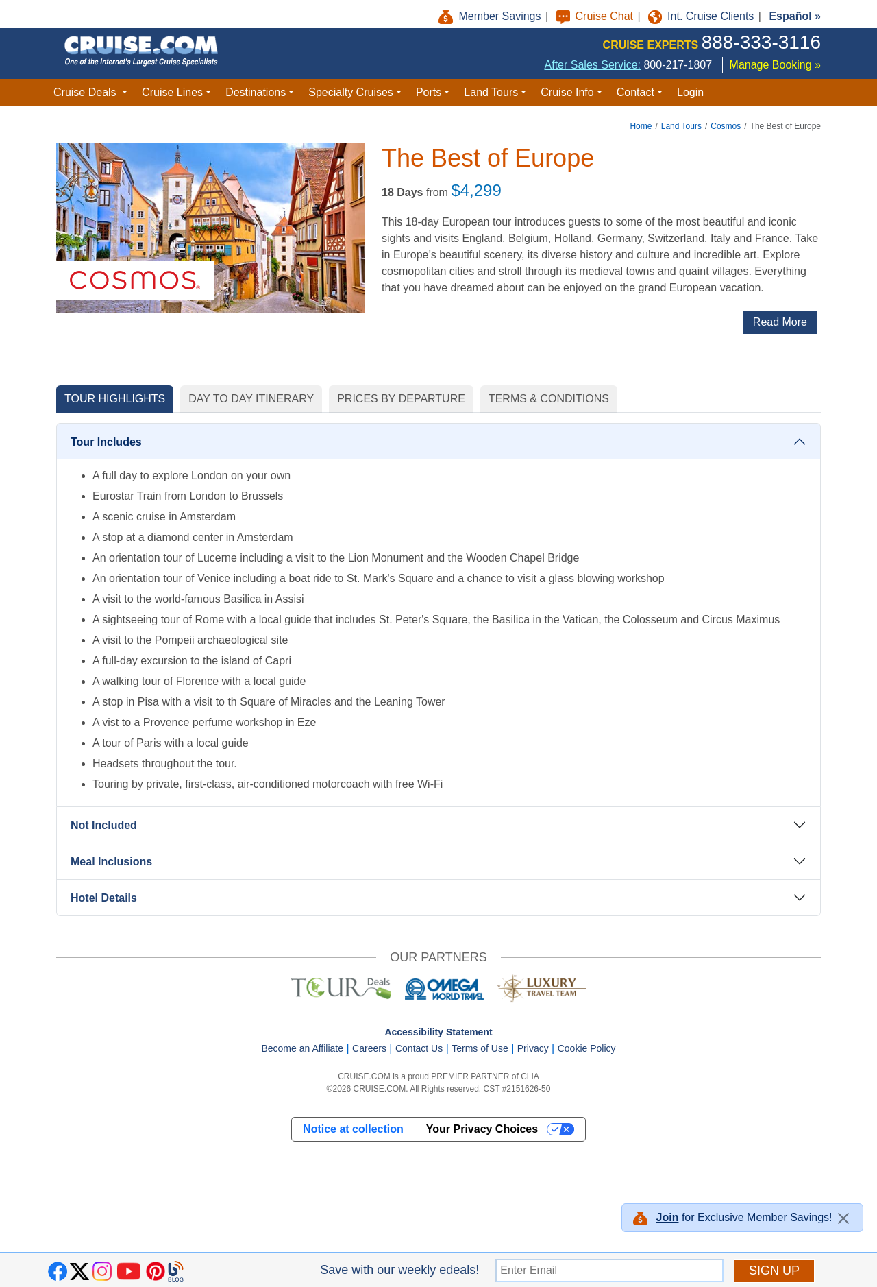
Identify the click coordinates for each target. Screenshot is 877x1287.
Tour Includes (106, 442)
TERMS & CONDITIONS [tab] (549, 399)
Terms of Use (480, 1048)
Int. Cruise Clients (702, 16)
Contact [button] (635, 92)
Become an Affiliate (302, 1048)
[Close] (843, 1218)
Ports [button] (428, 92)
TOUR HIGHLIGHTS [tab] (114, 399)
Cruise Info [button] (567, 92)
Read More (780, 322)
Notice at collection (353, 1129)
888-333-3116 (761, 42)
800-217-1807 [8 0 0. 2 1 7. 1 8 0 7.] (677, 65)
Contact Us (419, 1048)
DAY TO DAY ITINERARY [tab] (251, 399)
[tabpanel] (438, 671)
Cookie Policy (587, 1048)
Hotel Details (104, 898)
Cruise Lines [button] (172, 92)
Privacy (533, 1048)
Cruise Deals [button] (86, 92)
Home (641, 126)
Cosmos (726, 126)
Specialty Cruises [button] (350, 92)
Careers (369, 1048)
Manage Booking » (775, 65)
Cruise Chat (596, 16)
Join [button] (667, 1217)
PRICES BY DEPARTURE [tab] (401, 399)
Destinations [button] (255, 92)
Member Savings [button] (491, 16)
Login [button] (690, 92)
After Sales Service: (593, 65)
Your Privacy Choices (482, 1129)
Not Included (104, 825)
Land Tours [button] (491, 92)
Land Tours (681, 126)
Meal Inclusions (111, 861)
